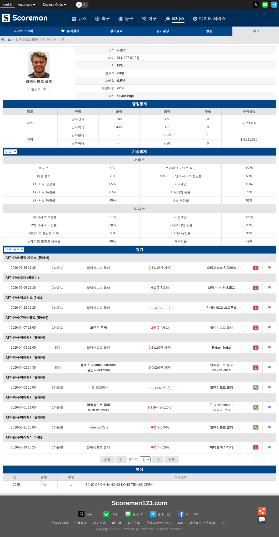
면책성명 (80, 523)
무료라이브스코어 (159, 523)
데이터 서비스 (209, 18)
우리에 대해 (60, 523)
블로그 (133, 514)
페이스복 (188, 514)
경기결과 (116, 31)
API (180, 523)
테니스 (174, 18)
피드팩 (116, 523)
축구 (102, 18)
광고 (224, 523)
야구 (149, 18)
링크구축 (133, 523)
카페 (110, 514)
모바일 (7, 5)
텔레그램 (160, 514)
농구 (125, 18)
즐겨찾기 (69, 30)
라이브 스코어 (23, 31)
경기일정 (162, 31)
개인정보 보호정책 (202, 523)
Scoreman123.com (139, 503)
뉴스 (79, 18)
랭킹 (209, 31)
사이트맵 (99, 523)
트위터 (87, 514)
